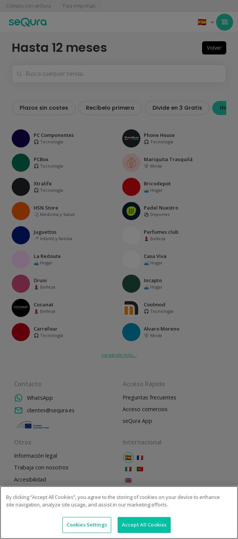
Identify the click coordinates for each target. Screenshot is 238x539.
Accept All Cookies (144, 524)
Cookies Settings (87, 524)
